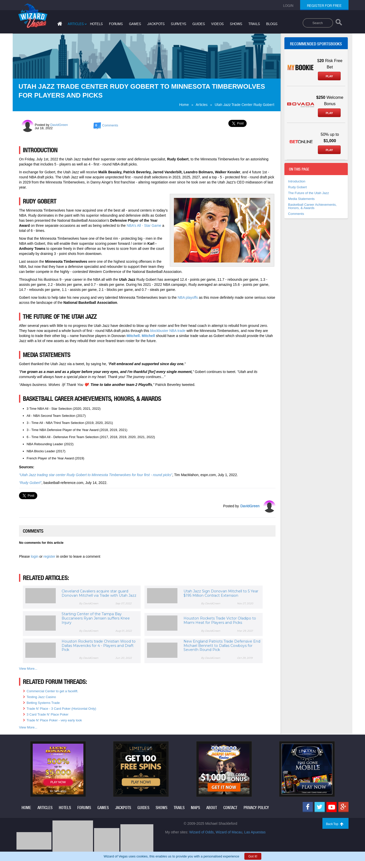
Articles (202, 105)
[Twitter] (320, 807)
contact (230, 807)
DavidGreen (59, 125)
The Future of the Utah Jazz (308, 193)
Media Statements (301, 199)
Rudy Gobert (297, 187)
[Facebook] (308, 807)
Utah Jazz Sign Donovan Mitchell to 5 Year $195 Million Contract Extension (221, 593)
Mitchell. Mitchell (140, 336)
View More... (28, 668)
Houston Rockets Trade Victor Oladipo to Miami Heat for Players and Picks (220, 620)
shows (236, 24)
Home (184, 105)
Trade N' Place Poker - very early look (54, 720)
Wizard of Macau (229, 832)
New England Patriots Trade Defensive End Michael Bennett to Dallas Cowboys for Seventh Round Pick (222, 645)
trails (254, 24)
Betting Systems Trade (43, 703)
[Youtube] (331, 807)
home (26, 807)
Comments (296, 214)
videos (217, 24)
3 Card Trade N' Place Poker (47, 714)
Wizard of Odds (201, 832)
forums (116, 24)
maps (195, 807)
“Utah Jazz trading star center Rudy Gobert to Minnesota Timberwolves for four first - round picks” (95, 475)
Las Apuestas (255, 832)
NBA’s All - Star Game (144, 225)
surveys (178, 24)
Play (329, 76)
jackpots (156, 24)
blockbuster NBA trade (168, 331)
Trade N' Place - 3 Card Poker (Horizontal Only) (61, 708)
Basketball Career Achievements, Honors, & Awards (312, 206)
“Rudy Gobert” (30, 483)
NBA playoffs (188, 297)
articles (76, 24)
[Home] (59, 25)
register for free (324, 6)
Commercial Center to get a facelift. (52, 691)
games (135, 24)
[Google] (343, 807)
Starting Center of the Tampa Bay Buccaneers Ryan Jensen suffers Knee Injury (96, 618)
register (50, 556)
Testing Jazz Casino (41, 697)
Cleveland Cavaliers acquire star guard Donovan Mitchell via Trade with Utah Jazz (99, 593)
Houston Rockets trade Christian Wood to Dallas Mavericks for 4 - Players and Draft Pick (99, 645)
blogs (272, 24)
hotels (96, 24)
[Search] (338, 23)
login (35, 556)
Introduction (296, 181)
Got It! (252, 856)
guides (198, 24)
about (211, 807)
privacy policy (256, 807)
